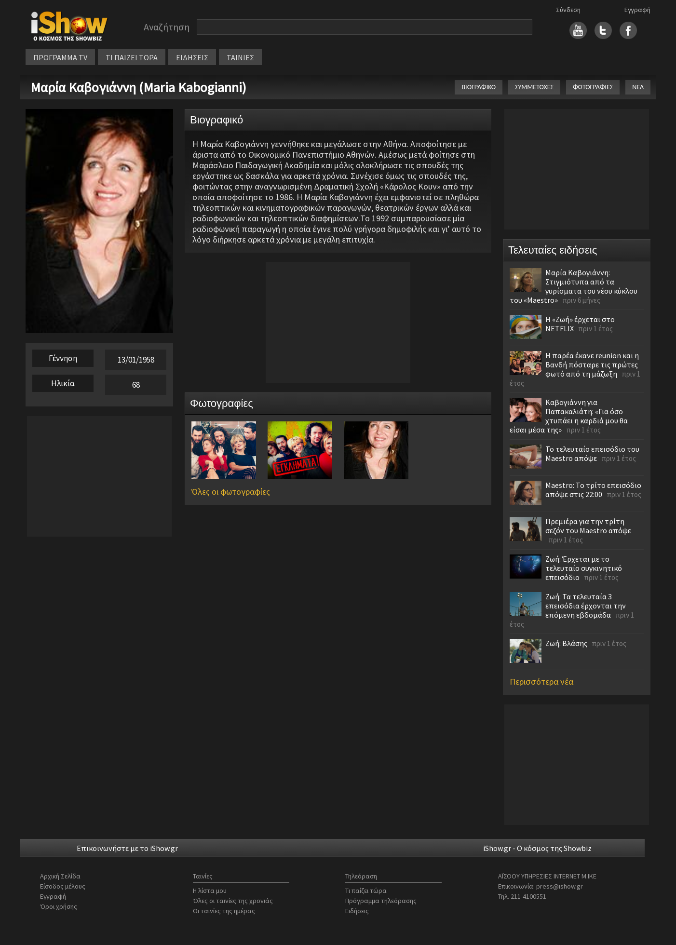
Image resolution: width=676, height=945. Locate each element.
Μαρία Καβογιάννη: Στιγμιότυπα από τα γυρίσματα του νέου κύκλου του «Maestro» (573, 286)
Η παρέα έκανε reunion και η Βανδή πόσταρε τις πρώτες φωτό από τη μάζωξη (592, 364)
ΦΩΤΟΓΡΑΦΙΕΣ (593, 87)
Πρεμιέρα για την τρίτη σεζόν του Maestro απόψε (588, 525)
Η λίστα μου (210, 890)
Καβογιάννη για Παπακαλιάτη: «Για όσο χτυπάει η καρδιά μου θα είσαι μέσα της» (569, 415)
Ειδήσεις (357, 910)
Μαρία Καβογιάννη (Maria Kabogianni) (138, 87)
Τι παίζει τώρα (366, 890)
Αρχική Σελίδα (60, 876)
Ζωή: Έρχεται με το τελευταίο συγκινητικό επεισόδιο (583, 568)
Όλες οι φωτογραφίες (230, 491)
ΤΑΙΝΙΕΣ (240, 57)
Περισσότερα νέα (541, 681)
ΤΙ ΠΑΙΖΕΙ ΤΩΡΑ (132, 57)
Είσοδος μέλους (62, 886)
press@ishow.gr (559, 886)
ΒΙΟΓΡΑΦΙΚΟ (478, 87)
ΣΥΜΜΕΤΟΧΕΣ (534, 87)
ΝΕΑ (638, 87)
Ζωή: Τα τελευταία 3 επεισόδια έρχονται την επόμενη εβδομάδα (585, 606)
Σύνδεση (568, 9)
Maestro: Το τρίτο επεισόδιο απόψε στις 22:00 (593, 489)
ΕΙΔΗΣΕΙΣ (192, 57)
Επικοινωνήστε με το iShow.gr (127, 848)
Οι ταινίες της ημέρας (224, 910)
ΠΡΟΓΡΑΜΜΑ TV (60, 57)
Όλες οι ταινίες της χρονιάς (233, 900)
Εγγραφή (637, 9)
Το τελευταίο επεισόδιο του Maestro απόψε (592, 453)
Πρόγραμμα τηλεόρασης (381, 900)
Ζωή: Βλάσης (566, 643)
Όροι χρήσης (58, 906)
